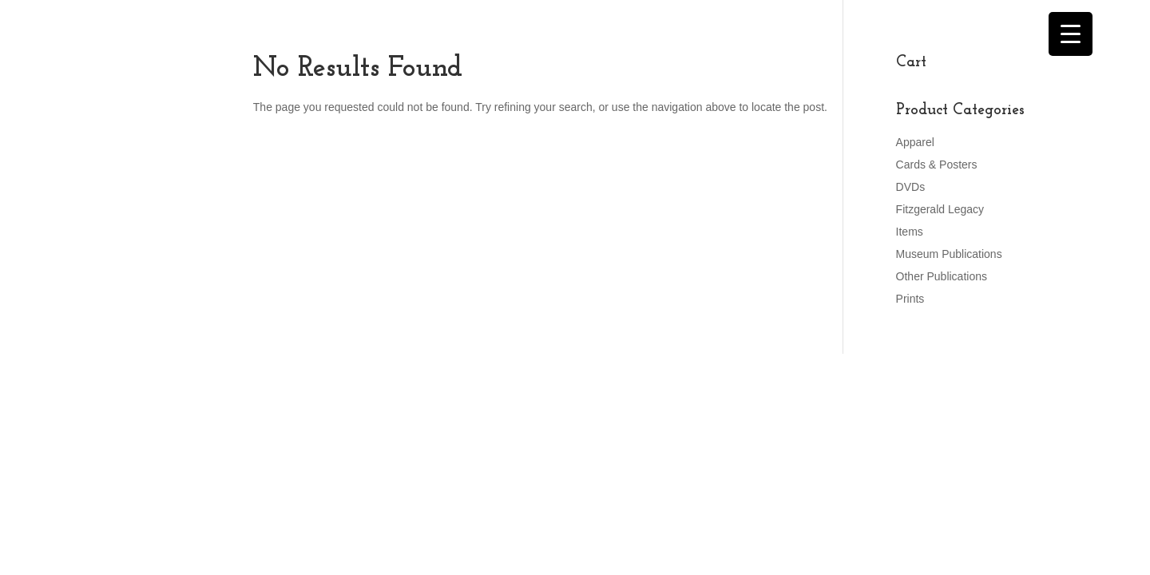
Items (909, 231)
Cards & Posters (937, 164)
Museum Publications (949, 254)
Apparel (915, 142)
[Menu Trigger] (1070, 34)
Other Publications (941, 276)
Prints (910, 298)
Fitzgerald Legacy (940, 209)
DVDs (911, 186)
